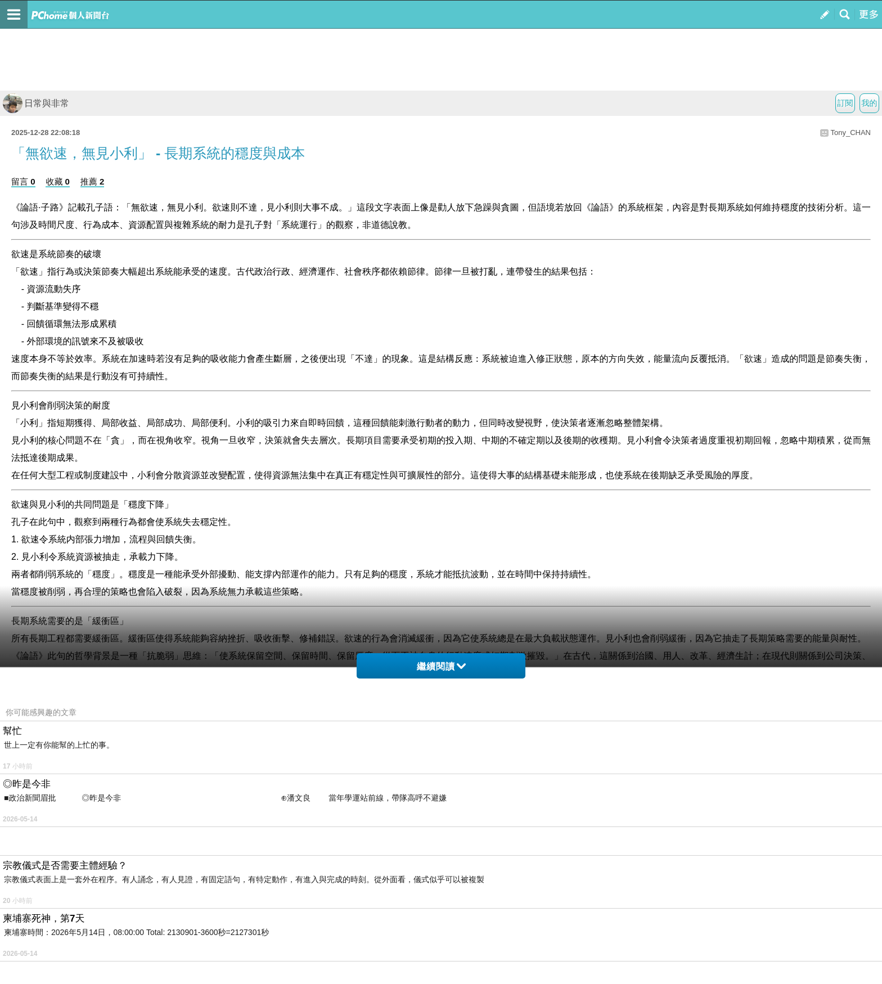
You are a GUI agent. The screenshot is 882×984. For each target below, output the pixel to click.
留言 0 (23, 181)
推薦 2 (92, 181)
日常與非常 (36, 103)
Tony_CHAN (850, 132)
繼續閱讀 (441, 666)
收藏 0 (58, 181)
